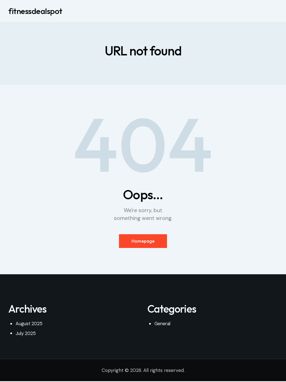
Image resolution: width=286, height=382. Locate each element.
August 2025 (29, 325)
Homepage (143, 242)
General (163, 325)
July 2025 (26, 334)
